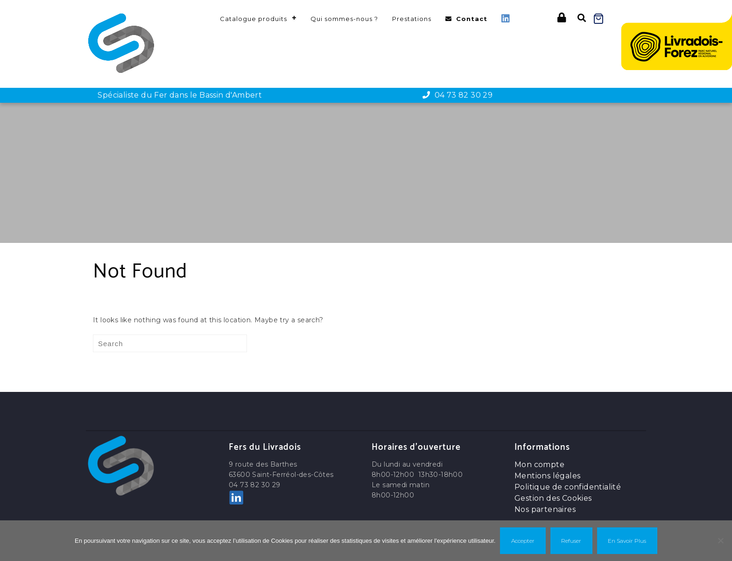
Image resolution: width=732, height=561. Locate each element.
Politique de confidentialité (567, 487)
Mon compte (539, 464)
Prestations (411, 18)
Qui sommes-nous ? (344, 18)
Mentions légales (547, 475)
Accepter (523, 540)
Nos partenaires (545, 509)
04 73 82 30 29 (457, 95)
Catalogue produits (253, 18)
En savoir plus (627, 540)
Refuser (571, 540)
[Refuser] (720, 540)
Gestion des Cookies (553, 498)
